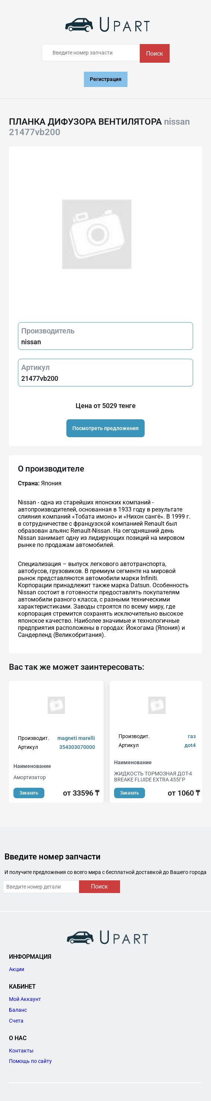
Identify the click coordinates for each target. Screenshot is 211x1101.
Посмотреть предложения (105, 428)
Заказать (28, 793)
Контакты (21, 1051)
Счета (16, 1021)
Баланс (18, 1010)
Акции (16, 969)
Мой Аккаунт (25, 999)
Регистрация (106, 79)
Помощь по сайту (30, 1061)
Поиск (154, 53)
